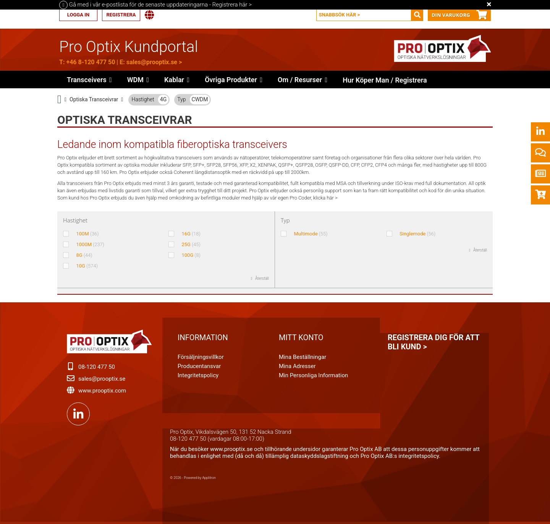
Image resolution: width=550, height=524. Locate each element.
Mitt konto (301, 337)
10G (87, 266)
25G (190, 244)
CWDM (200, 99)
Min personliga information (313, 375)
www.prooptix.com (102, 390)
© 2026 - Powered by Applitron (193, 478)
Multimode (311, 234)
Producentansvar (199, 366)
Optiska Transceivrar (94, 99)
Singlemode (417, 234)
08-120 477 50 (96, 366)
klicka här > (325, 198)
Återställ (261, 278)
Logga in (78, 15)
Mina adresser (297, 366)
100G (190, 255)
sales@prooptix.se (151, 62)
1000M (90, 244)
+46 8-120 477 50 (90, 62)
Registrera (121, 15)
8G (84, 255)
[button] (233, 79)
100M (87, 234)
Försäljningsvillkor (201, 357)
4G (163, 99)
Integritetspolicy (198, 375)
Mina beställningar (302, 357)
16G (190, 234)
